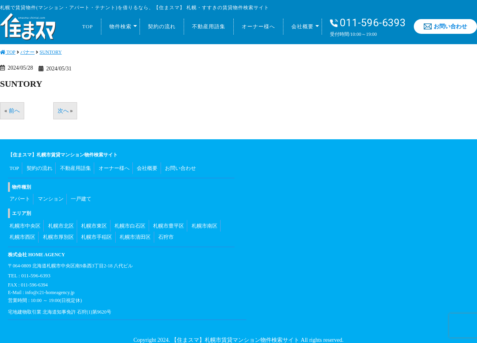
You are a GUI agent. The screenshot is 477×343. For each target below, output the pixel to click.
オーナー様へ (258, 26)
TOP (87, 26)
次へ (63, 111)
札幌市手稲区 (95, 227)
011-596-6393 (368, 23)
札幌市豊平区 (167, 219)
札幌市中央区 (24, 219)
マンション (50, 195)
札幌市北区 (60, 219)
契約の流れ (162, 26)
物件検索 (120, 26)
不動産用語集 (208, 26)
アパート (19, 195)
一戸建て (81, 195)
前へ (14, 111)
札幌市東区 (93, 219)
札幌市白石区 (129, 219)
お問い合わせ (445, 26)
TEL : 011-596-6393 (27, 263)
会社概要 (302, 26)
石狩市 (165, 227)
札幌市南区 (203, 219)
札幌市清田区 (134, 227)
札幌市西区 (22, 227)
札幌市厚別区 (57, 227)
